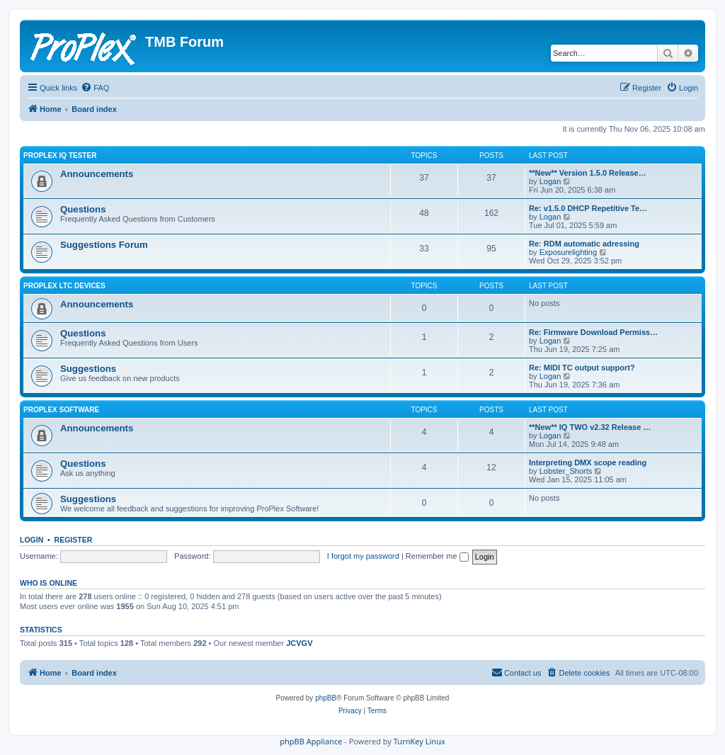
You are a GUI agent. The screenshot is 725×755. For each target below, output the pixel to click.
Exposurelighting (568, 252)
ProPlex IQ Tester (59, 155)
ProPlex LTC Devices (64, 286)
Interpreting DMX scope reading (587, 462)
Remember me (437, 556)
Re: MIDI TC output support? (582, 367)
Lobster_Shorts (566, 471)
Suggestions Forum (104, 244)
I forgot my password (363, 556)
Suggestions (88, 368)
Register (74, 539)
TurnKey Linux (419, 741)
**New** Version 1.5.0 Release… (587, 173)
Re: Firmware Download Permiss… (593, 332)
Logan (550, 181)
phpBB (325, 698)
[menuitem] (95, 87)
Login (31, 539)
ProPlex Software (61, 410)
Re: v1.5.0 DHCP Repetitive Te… (588, 208)
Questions (82, 209)
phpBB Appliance (311, 741)
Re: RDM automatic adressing (584, 243)
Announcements (96, 174)
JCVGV (299, 643)
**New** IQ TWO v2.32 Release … (590, 427)
